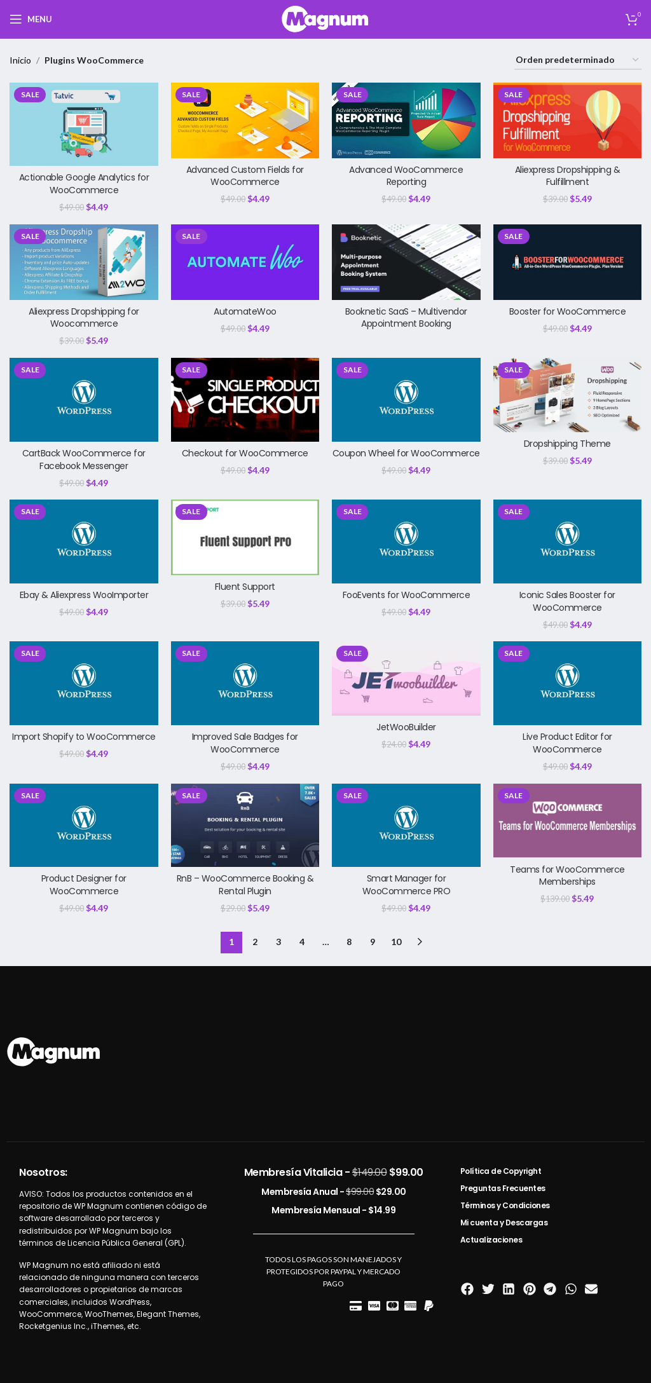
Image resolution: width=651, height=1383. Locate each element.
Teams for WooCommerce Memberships (567, 876)
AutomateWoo (245, 311)
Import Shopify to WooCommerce (84, 736)
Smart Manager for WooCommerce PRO (406, 884)
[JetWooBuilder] (406, 678)
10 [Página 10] (396, 941)
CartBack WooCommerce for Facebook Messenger (84, 459)
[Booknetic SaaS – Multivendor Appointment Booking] (406, 262)
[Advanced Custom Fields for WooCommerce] (245, 120)
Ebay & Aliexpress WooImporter (84, 595)
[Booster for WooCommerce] (567, 262)
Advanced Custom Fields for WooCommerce (245, 176)
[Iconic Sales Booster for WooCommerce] (567, 541)
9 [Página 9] (372, 941)
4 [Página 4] (302, 941)
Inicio (20, 60)
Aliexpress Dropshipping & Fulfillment (567, 176)
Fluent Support (245, 586)
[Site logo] (325, 18)
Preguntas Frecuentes (502, 1188)
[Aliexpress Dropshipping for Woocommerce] (84, 262)
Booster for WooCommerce (567, 311)
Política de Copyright (501, 1171)
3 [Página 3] (278, 941)
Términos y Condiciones (505, 1205)
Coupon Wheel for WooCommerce (406, 453)
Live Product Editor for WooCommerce (567, 743)
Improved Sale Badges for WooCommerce (245, 743)
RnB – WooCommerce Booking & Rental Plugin (245, 884)
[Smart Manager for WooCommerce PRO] (406, 825)
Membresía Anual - (333, 1191)
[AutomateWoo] (245, 262)
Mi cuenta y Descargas (504, 1222)
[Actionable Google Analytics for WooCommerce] (84, 124)
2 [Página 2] (254, 941)
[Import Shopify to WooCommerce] (84, 683)
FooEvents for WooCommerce (406, 595)
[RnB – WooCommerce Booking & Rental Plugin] (245, 825)
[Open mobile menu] (30, 19)
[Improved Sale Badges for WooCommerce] (245, 683)
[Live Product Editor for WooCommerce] (567, 683)
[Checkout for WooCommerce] (245, 399)
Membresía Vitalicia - (333, 1172)
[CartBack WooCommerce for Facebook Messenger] (84, 399)
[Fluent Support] (245, 537)
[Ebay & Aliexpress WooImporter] (84, 541)
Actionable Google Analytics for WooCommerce (84, 183)
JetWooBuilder (406, 727)
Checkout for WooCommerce (245, 453)
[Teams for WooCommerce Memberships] (567, 821)
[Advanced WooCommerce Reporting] (406, 120)
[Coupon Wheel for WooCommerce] (406, 399)
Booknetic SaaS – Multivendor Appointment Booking (406, 317)
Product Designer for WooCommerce (84, 884)
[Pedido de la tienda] (577, 60)
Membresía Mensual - (333, 1210)
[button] (467, 1289)
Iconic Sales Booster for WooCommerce (567, 601)
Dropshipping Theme (567, 443)
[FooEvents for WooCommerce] (406, 541)
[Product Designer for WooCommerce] (84, 825)
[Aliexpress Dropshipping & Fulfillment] (567, 120)
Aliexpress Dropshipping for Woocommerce (84, 317)
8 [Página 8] (349, 941)
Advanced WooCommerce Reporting (406, 176)
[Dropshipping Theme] (567, 395)
